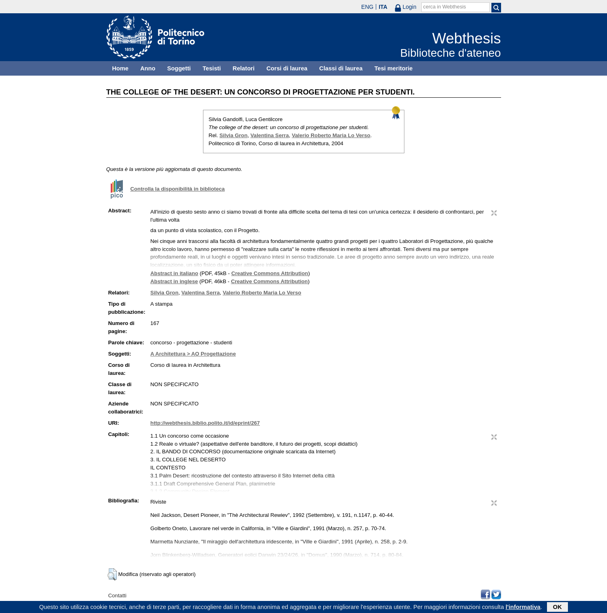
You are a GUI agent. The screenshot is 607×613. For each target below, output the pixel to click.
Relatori (244, 68)
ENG (367, 7)
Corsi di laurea (286, 68)
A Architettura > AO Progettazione (193, 354)
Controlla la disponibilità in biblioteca (178, 189)
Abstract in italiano (174, 273)
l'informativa (523, 608)
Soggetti (179, 68)
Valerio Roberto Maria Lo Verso (331, 135)
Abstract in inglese (174, 281)
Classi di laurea (341, 68)
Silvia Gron (234, 135)
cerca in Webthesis (444, 7)
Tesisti (212, 68)
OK (557, 608)
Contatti (117, 595)
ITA (383, 7)
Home (120, 68)
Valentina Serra (270, 135)
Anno (147, 68)
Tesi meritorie (393, 68)
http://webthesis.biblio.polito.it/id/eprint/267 (205, 423)
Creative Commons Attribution (269, 273)
